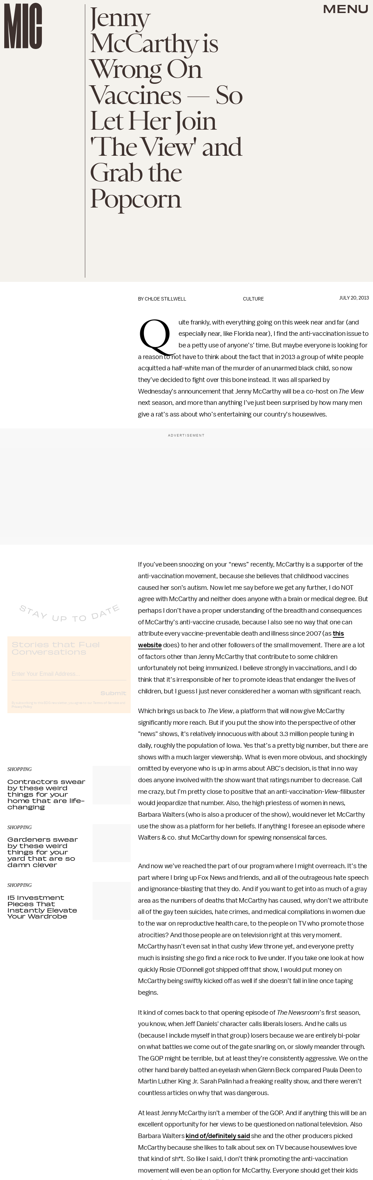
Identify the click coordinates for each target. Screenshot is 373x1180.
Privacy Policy (22, 712)
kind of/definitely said (218, 1135)
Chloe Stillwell (165, 299)
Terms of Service (106, 708)
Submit (113, 698)
